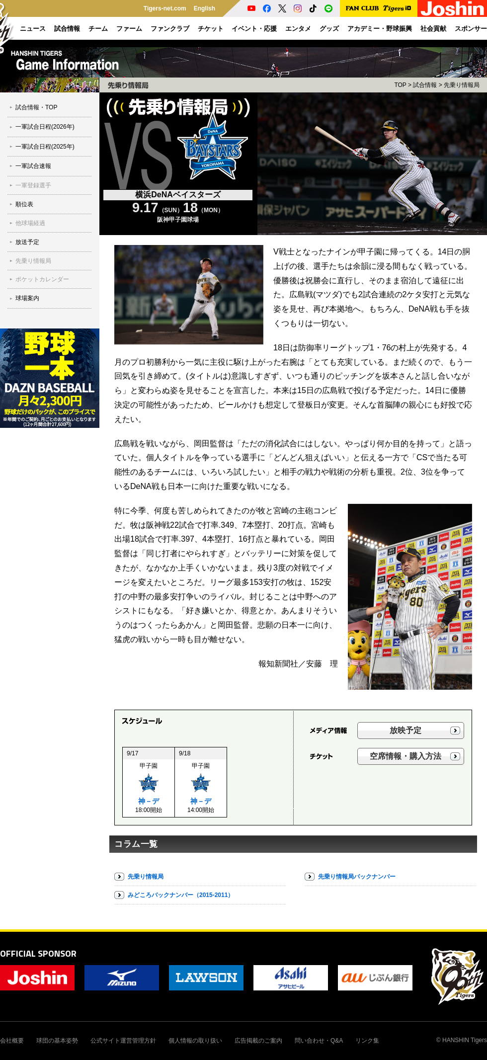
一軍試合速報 (33, 166)
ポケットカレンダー (42, 279)
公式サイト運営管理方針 (123, 1040)
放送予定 (27, 242)
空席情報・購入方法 (405, 756)
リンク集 (367, 1040)
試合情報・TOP (36, 107)
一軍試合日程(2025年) (45, 146)
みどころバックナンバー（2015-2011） (181, 895)
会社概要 (12, 1040)
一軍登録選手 (33, 185)
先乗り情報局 (33, 260)
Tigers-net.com (165, 8)
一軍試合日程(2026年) (45, 126)
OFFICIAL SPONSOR (38, 953)
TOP (400, 85)
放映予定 (405, 730)
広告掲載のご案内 (258, 1040)
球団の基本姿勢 (57, 1040)
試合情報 (425, 85)
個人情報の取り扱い (195, 1040)
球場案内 (27, 298)
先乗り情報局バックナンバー (357, 876)
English (204, 8)
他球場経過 (30, 223)
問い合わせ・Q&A (319, 1040)
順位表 (24, 204)
